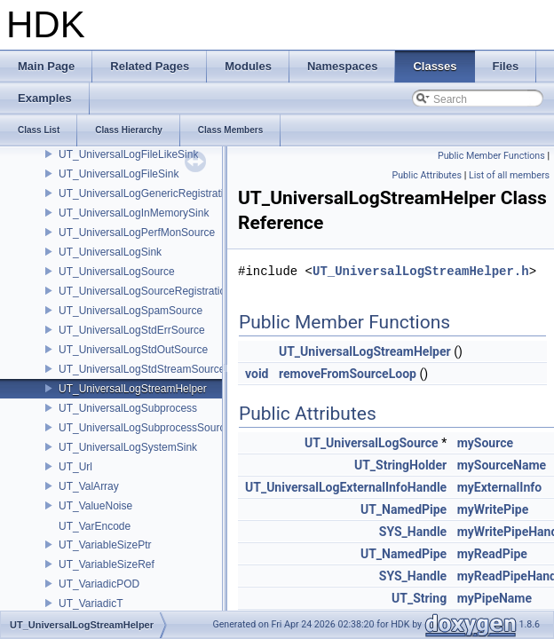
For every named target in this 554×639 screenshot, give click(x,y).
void (256, 374)
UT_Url (75, 467)
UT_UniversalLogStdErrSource (132, 330)
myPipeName (494, 598)
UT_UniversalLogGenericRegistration (147, 193)
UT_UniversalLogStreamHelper (133, 389)
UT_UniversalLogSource (117, 271)
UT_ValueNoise (95, 506)
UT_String (419, 598)
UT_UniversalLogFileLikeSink (128, 154)
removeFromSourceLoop (347, 374)
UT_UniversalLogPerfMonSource (137, 232)
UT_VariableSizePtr (105, 545)
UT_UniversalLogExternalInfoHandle (346, 487)
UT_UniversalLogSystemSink (128, 447)
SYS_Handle (413, 532)
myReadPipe (492, 554)
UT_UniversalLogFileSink (118, 174)
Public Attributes (427, 175)
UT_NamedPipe (403, 509)
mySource (485, 443)
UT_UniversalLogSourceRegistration (145, 291)
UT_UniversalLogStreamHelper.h (421, 271)
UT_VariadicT (91, 603)
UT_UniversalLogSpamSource (130, 310)
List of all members (509, 175)
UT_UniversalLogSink (110, 252)
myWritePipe (493, 509)
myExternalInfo (499, 487)
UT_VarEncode (95, 526)
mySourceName (501, 465)
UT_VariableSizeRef (106, 564)
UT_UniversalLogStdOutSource (133, 349)
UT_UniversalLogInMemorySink (134, 213)
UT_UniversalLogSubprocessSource (145, 428)
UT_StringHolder (400, 465)
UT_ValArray (89, 486)
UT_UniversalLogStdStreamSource (142, 369)
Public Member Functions (491, 156)
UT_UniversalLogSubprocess (128, 408)
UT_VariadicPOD (99, 584)
